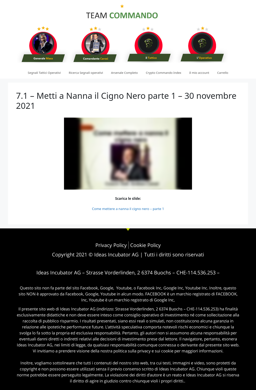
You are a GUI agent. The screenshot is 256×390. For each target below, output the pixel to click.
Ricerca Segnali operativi (86, 73)
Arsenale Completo (124, 73)
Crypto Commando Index (163, 73)
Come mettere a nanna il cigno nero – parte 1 (128, 208)
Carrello (222, 73)
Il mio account (199, 73)
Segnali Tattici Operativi (44, 73)
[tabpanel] (128, 164)
